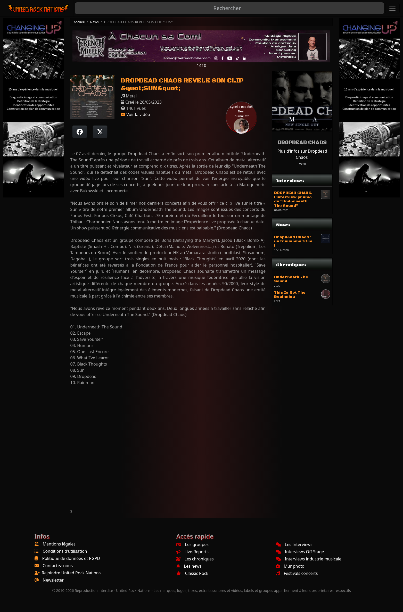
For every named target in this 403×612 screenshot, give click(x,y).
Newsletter (53, 580)
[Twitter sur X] (100, 131)
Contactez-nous (58, 565)
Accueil (79, 22)
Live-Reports (192, 552)
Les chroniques (195, 559)
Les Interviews (294, 544)
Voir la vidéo (135, 114)
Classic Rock (192, 573)
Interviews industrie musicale (309, 559)
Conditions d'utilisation (65, 551)
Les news (189, 566)
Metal (302, 164)
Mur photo (290, 566)
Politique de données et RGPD (71, 558)
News (94, 22)
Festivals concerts (297, 573)
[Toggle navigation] (392, 8)
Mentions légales (59, 544)
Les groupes (192, 544)
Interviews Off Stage (300, 552)
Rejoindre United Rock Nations (71, 573)
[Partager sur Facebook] (79, 131)
